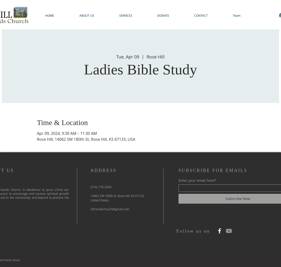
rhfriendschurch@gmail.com (109, 209)
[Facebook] (219, 230)
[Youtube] (228, 230)
